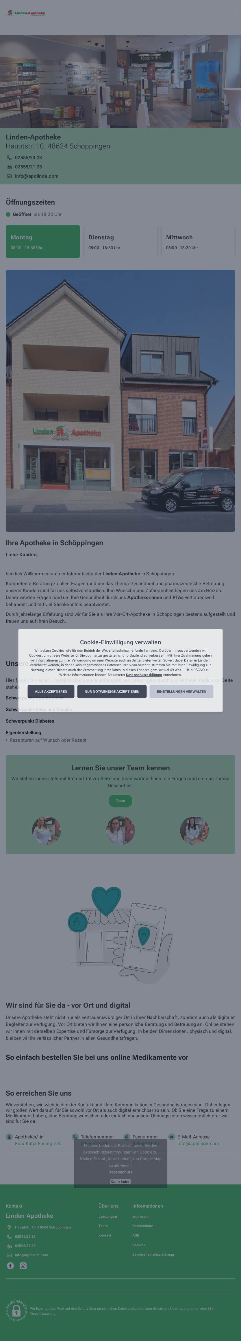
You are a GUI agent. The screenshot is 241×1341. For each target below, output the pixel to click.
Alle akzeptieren (51, 692)
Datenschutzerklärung (144, 675)
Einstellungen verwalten (181, 692)
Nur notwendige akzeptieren (112, 692)
